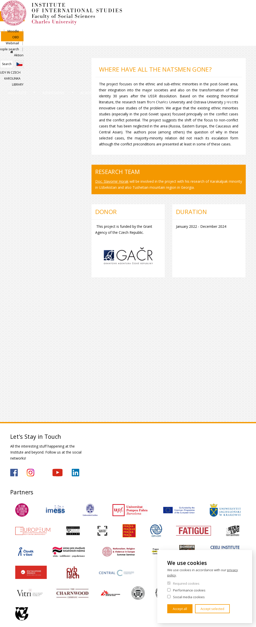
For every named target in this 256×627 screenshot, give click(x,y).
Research (135, 64)
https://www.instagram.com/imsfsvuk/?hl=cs (30, 472)
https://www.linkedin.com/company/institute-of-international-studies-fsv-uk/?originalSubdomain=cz (75, 472)
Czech (242, 48)
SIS (145, 39)
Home (11, 52)
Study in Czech (192, 56)
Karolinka (219, 56)
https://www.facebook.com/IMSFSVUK (14, 472)
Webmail (193, 39)
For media (238, 69)
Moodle (160, 39)
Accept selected (212, 608)
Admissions (63, 64)
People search (218, 39)
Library (240, 56)
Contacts (206, 64)
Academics (100, 64)
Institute (26, 64)
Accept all (180, 608)
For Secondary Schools (170, 74)
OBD (176, 39)
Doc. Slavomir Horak (111, 181)
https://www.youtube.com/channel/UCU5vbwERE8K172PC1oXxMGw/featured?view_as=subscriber (57, 472)
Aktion (241, 39)
